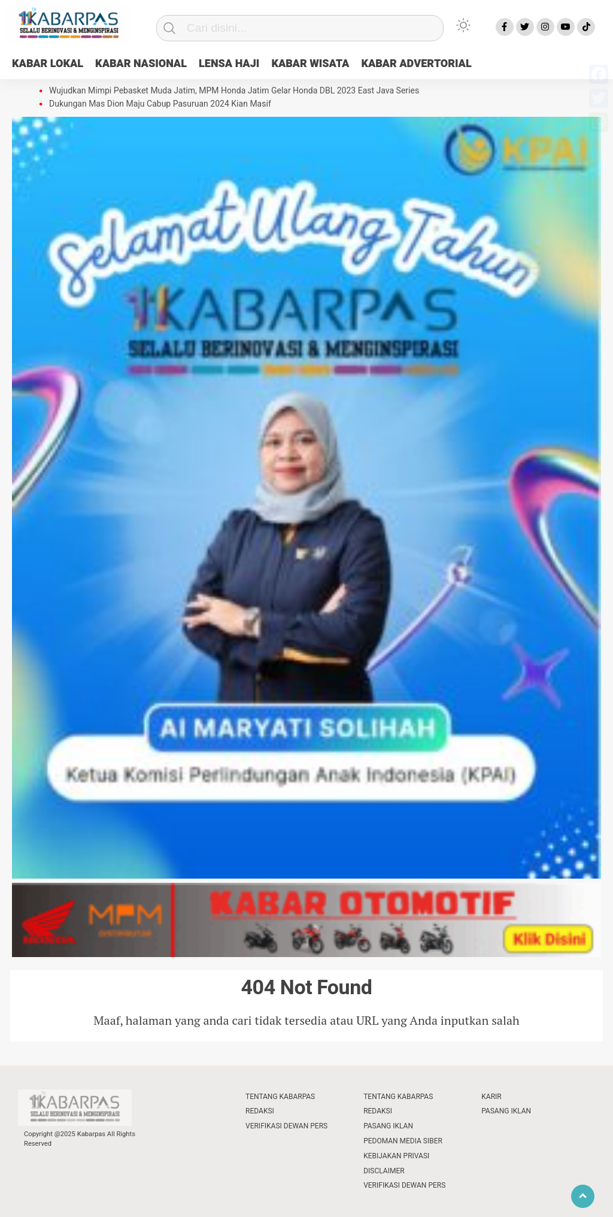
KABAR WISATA (310, 64)
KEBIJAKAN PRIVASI (396, 1156)
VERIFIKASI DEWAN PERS (286, 1126)
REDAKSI (259, 1111)
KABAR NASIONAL (141, 64)
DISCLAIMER (383, 1170)
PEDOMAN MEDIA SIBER (402, 1141)
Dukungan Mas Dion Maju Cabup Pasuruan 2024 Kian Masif (160, 104)
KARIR (491, 1096)
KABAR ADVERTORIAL (416, 64)
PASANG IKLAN (388, 1126)
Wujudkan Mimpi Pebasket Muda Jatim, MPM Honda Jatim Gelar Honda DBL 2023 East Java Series (234, 91)
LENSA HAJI (229, 64)
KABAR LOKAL (47, 64)
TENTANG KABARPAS (280, 1096)
